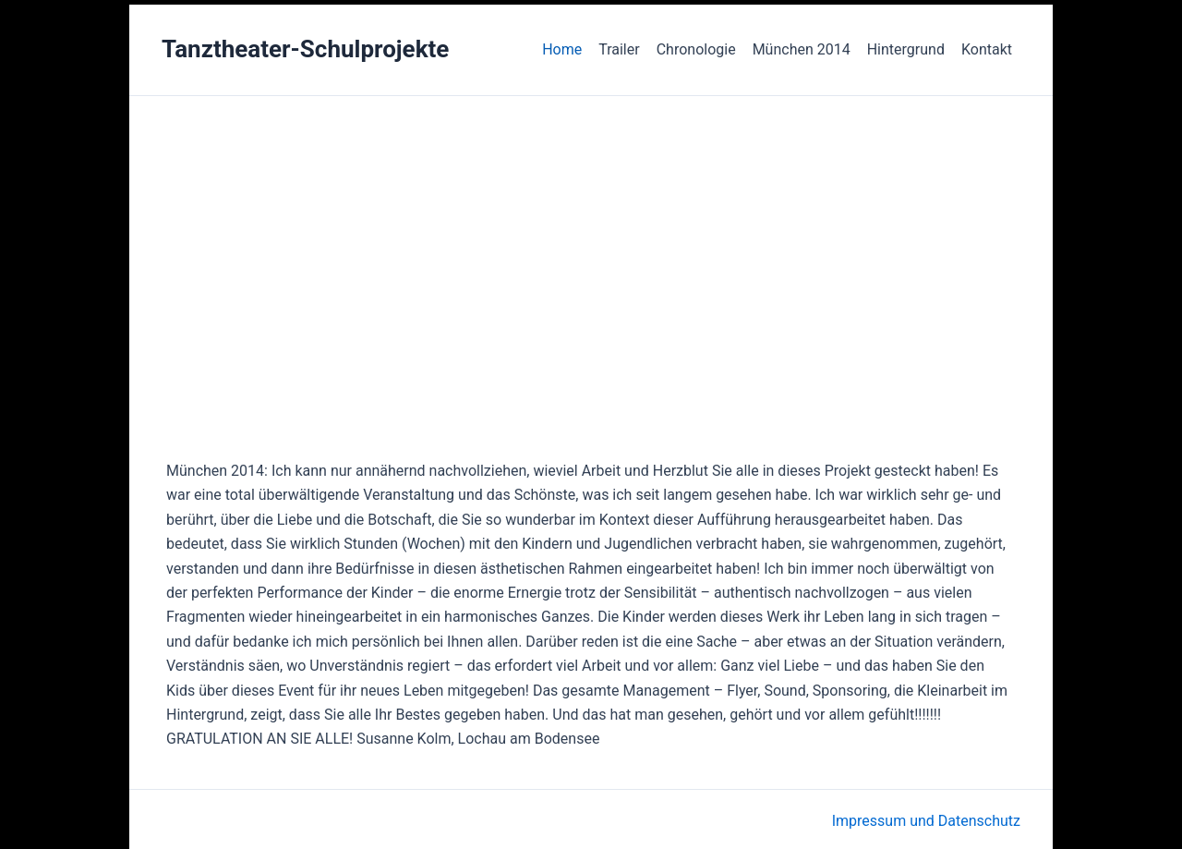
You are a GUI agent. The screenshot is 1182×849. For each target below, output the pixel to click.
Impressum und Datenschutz (926, 821)
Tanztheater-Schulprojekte (305, 49)
